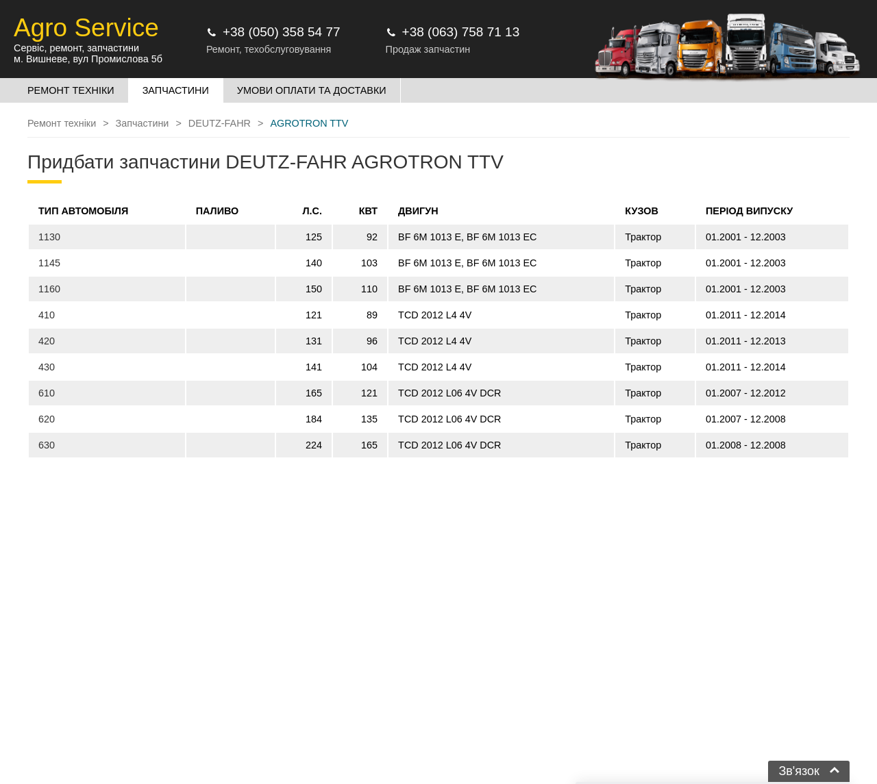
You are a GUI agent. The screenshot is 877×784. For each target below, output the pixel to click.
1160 (49, 288)
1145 (49, 262)
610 (46, 393)
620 (46, 419)
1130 (49, 236)
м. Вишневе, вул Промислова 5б (88, 58)
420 (46, 341)
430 (46, 367)
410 (46, 314)
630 (46, 445)
